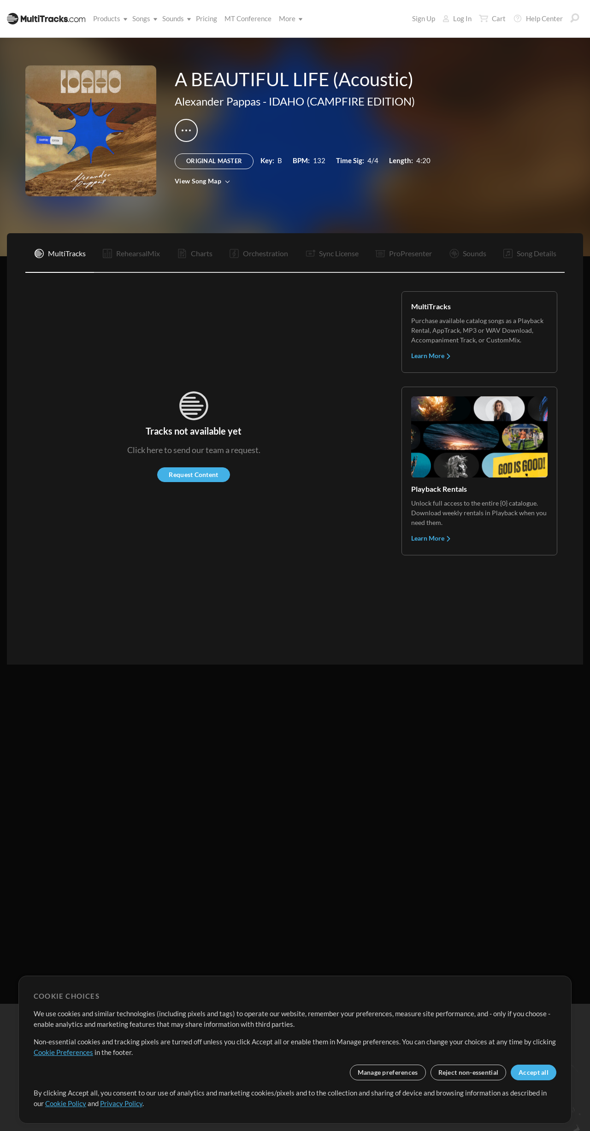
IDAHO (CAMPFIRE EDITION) (342, 101)
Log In (457, 18)
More (289, 18)
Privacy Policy (121, 1103)
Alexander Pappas (217, 101)
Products (108, 18)
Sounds (175, 18)
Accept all (534, 1072)
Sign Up (423, 18)
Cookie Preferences (63, 1052)
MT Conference (247, 18)
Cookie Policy (65, 1103)
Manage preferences (388, 1072)
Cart (492, 18)
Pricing (206, 18)
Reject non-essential (468, 1072)
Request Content (193, 474)
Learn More (431, 355)
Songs (143, 18)
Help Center (538, 18)
